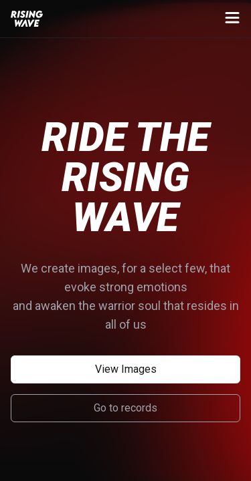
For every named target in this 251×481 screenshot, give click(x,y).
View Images (126, 369)
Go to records (125, 408)
